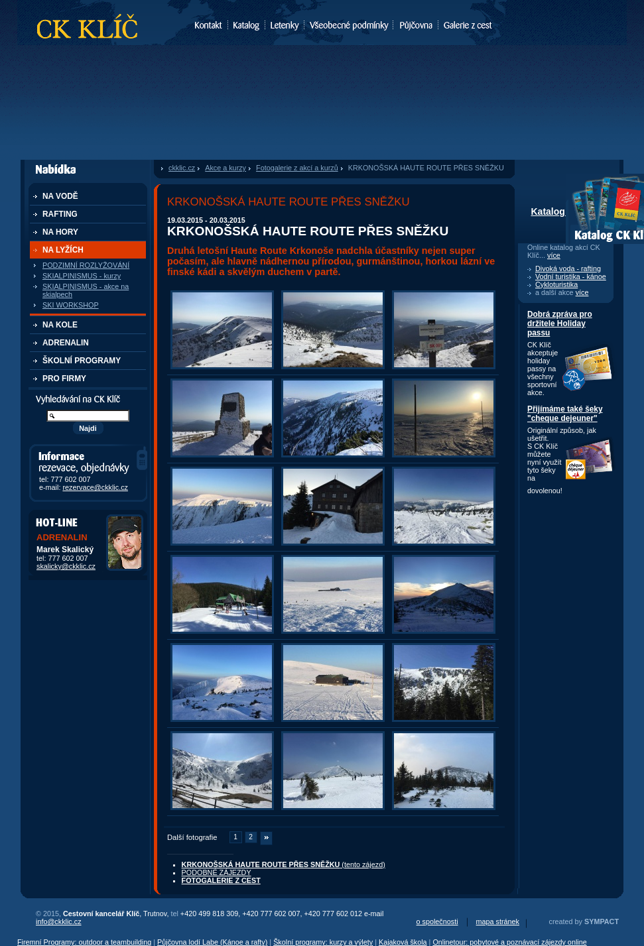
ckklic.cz (181, 168)
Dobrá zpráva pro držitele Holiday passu (559, 323)
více (553, 255)
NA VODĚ (60, 196)
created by (584, 921)
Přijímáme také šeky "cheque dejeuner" (565, 413)
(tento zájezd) (283, 864)
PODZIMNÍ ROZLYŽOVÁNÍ (85, 265)
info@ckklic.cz (59, 921)
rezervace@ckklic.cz (95, 487)
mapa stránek (497, 921)
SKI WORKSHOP (70, 305)
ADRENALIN (65, 342)
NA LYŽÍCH (63, 250)
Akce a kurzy (225, 168)
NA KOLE (60, 324)
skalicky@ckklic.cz (66, 566)
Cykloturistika (556, 284)
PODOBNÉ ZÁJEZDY (216, 872)
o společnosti (437, 921)
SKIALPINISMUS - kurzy (81, 276)
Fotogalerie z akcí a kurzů (297, 168)
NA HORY (60, 232)
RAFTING (60, 214)
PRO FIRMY (64, 378)
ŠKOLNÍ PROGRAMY (81, 360)
